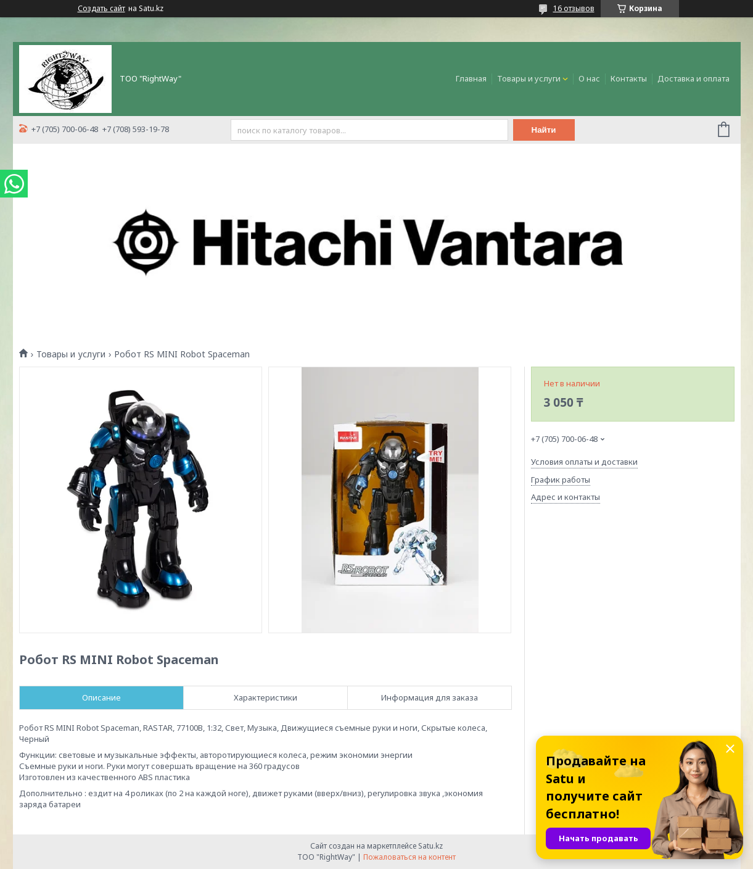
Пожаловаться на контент (409, 857)
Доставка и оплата (693, 78)
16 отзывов (574, 8)
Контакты (629, 78)
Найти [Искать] (544, 130)
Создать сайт (101, 8)
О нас (589, 78)
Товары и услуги (529, 78)
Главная (471, 78)
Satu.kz (430, 846)
